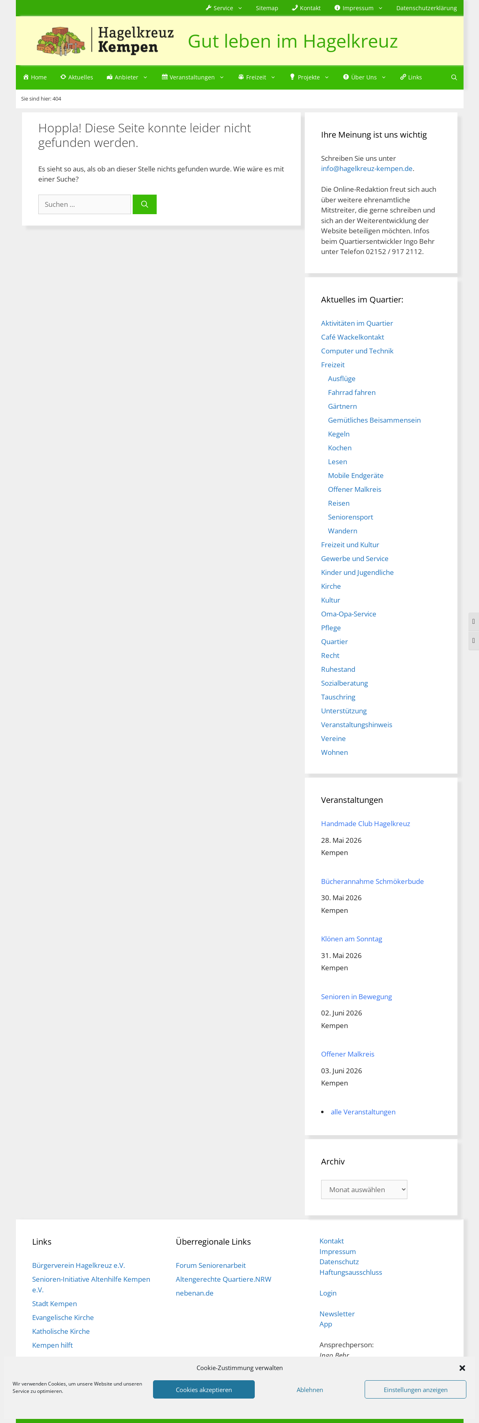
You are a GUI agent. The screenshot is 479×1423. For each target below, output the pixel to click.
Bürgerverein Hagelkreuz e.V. (78, 1265)
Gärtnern (342, 406)
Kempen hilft (52, 1345)
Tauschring (338, 697)
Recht (330, 655)
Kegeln (339, 434)
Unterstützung (344, 710)
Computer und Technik (357, 350)
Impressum (337, 1251)
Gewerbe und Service (355, 558)
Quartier (334, 641)
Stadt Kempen (54, 1303)
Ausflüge (342, 378)
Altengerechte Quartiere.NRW (223, 1279)
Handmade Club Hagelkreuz (365, 823)
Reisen (339, 503)
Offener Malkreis (354, 489)
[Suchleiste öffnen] (454, 77)
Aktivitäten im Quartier (357, 323)
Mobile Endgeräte (356, 475)
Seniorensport (350, 517)
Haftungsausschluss (350, 1272)
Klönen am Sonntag (351, 938)
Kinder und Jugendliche (357, 572)
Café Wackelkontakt (352, 337)
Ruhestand (338, 669)
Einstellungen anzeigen (416, 1390)
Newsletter (337, 1313)
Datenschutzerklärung (426, 8)
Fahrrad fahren (352, 392)
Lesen (337, 461)
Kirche (331, 586)
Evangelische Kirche (63, 1317)
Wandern (342, 530)
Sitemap (267, 8)
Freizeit (333, 364)
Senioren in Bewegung (356, 996)
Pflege (331, 627)
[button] (462, 1368)
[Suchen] (145, 204)
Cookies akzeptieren (204, 1390)
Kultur (330, 600)
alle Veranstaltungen (363, 1111)
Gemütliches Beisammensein (374, 420)
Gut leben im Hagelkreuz (293, 40)
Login (328, 1293)
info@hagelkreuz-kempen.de (367, 168)
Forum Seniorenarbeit (211, 1265)
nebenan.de (195, 1293)
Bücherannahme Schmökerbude (372, 881)
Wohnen (334, 752)
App (325, 1324)
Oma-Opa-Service (348, 613)
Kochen (340, 447)
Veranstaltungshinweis (356, 724)
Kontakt (331, 1240)
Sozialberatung (344, 683)
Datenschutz (339, 1261)
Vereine (333, 738)
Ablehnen (310, 1390)
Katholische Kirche (61, 1331)
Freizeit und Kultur (350, 544)
